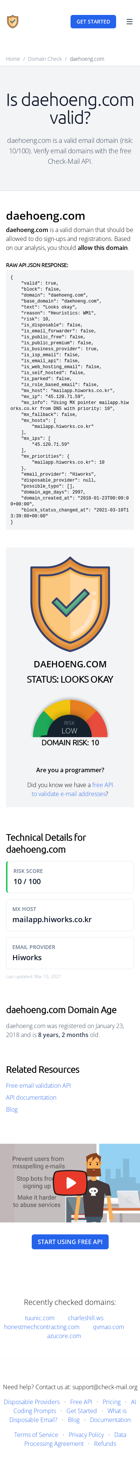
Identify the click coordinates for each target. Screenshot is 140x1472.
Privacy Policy (86, 1435)
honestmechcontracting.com (42, 1327)
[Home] (12, 21)
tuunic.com (40, 1318)
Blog (12, 1109)
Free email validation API (38, 1085)
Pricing (112, 1402)
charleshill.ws (85, 1318)
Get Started (81, 1411)
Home (13, 58)
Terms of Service (36, 1435)
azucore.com (64, 1336)
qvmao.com (108, 1327)
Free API (81, 1402)
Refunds (105, 1444)
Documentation (110, 1420)
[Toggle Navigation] (130, 22)
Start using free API (70, 1242)
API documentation (31, 1097)
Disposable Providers (32, 1402)
